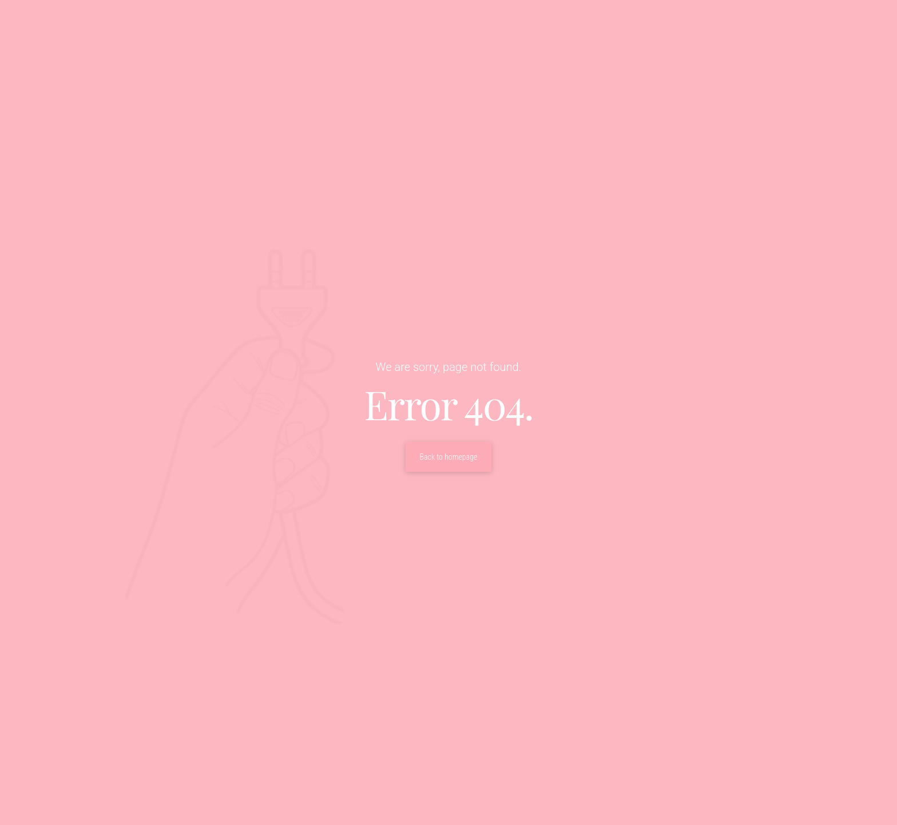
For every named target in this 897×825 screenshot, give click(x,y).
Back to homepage (449, 456)
